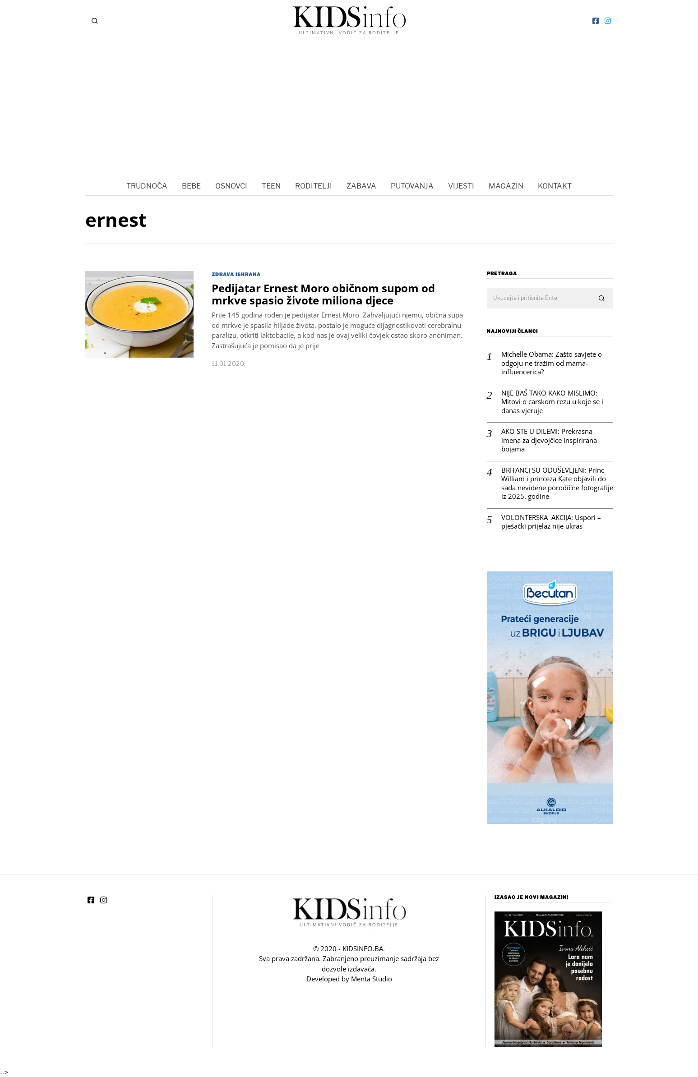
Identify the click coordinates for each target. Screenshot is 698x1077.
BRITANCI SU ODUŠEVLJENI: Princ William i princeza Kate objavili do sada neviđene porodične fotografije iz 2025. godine (557, 483)
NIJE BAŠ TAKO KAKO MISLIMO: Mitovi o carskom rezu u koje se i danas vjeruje (552, 402)
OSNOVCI (231, 186)
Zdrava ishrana (236, 274)
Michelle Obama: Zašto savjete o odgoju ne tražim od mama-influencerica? (551, 363)
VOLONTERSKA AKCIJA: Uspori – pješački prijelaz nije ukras (551, 522)
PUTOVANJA (412, 186)
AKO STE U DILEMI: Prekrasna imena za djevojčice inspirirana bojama (549, 440)
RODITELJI (313, 186)
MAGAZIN (506, 186)
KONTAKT (555, 186)
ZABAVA (361, 186)
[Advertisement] (349, 109)
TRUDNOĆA (146, 186)
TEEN (271, 186)
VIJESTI (461, 186)
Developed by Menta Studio (349, 978)
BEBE (191, 186)
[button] (602, 298)
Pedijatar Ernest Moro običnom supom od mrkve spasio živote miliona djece (323, 294)
